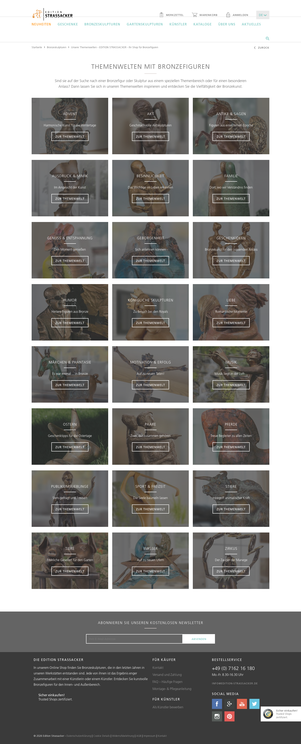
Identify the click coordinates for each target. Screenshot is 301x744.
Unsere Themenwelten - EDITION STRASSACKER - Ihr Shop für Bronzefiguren (114, 47)
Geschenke (68, 24)
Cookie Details (101, 735)
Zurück (261, 48)
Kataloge (202, 24)
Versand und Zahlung (167, 675)
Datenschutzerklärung (78, 735)
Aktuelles (251, 24)
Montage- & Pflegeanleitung (172, 689)
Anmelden (237, 15)
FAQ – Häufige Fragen (168, 682)
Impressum (149, 735)
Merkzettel (171, 15)
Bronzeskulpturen (102, 24)
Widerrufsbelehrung (123, 735)
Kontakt (158, 668)
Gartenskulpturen (145, 24)
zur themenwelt (150, 137)
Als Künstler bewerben (168, 707)
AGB (138, 735)
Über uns (226, 24)
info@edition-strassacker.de (235, 683)
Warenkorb (205, 15)
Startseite (37, 47)
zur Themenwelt (69, 137)
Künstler (178, 24)
